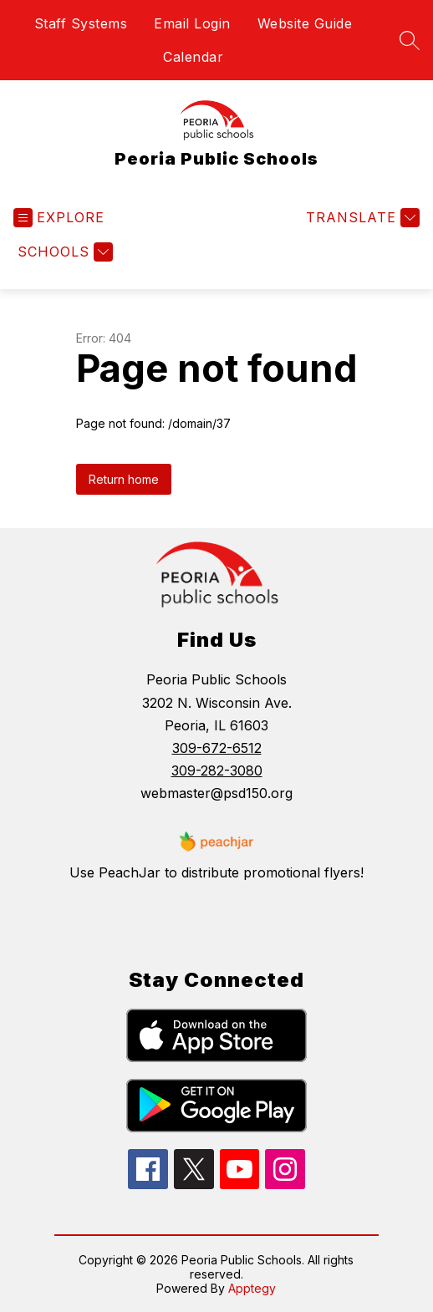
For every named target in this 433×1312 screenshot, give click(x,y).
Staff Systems (81, 23)
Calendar (193, 56)
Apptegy (252, 1288)
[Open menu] (58, 217)
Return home (124, 479)
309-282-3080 (216, 770)
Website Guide (305, 23)
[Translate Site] (361, 217)
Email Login (192, 23)
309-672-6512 (217, 748)
